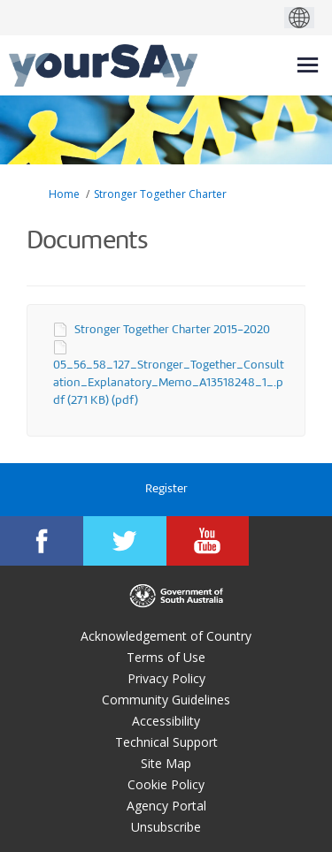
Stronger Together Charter (160, 194)
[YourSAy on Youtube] (208, 541)
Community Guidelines (166, 699)
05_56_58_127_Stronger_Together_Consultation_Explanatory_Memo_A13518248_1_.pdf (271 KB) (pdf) (168, 383)
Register (166, 489)
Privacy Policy (166, 678)
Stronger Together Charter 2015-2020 (172, 330)
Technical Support (166, 742)
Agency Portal (166, 805)
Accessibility (166, 720)
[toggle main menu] (307, 64)
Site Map (166, 763)
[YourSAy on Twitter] (124, 541)
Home (64, 194)
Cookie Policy (166, 784)
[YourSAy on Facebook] (41, 541)
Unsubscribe (166, 826)
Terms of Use (166, 657)
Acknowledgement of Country (166, 636)
